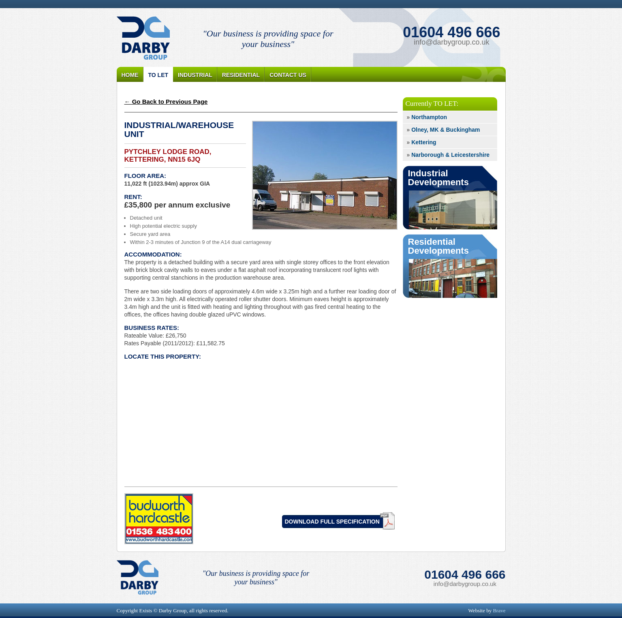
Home (130, 75)
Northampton (427, 117)
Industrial (195, 75)
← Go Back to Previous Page (166, 101)
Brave (499, 610)
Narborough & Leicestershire (448, 155)
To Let (158, 75)
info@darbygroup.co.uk (451, 42)
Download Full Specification (332, 521)
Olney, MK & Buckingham (443, 129)
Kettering (421, 142)
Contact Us (287, 75)
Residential (241, 75)
